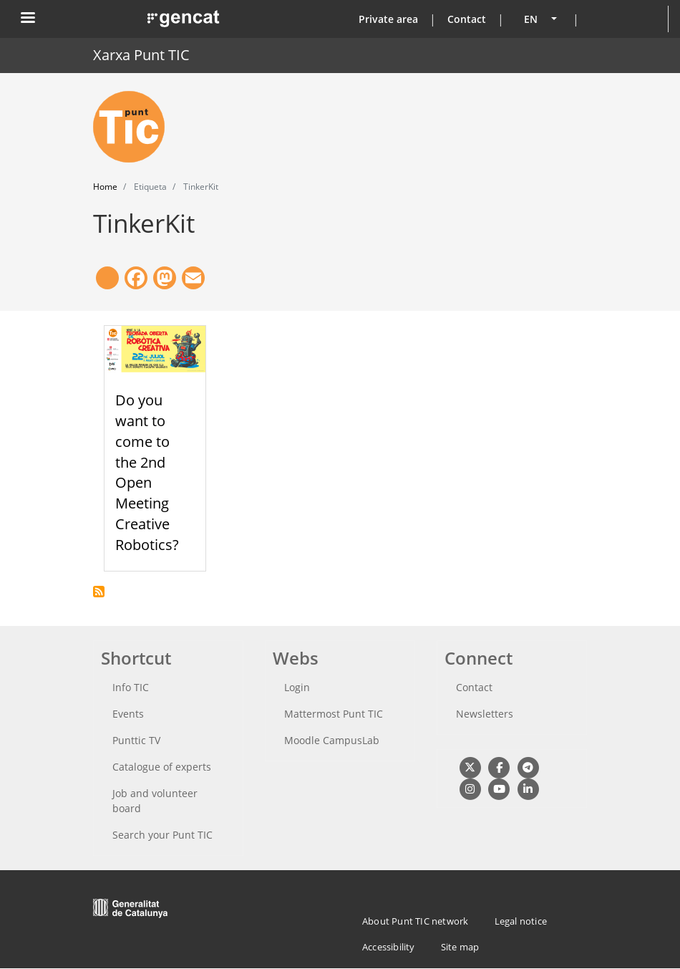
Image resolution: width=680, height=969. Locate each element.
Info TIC (130, 687)
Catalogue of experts (161, 766)
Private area (388, 19)
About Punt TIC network (415, 921)
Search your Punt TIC (162, 835)
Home (105, 186)
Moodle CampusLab (331, 740)
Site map (460, 946)
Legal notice (521, 921)
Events (128, 713)
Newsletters (484, 713)
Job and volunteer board (155, 800)
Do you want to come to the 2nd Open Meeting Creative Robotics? (147, 472)
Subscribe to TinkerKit (99, 591)
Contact (466, 19)
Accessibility (388, 946)
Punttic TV (136, 740)
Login (297, 687)
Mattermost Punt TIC (333, 713)
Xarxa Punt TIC (141, 54)
